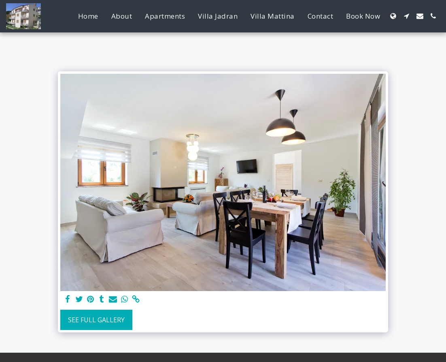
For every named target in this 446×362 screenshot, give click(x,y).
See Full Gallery (96, 319)
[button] (406, 16)
